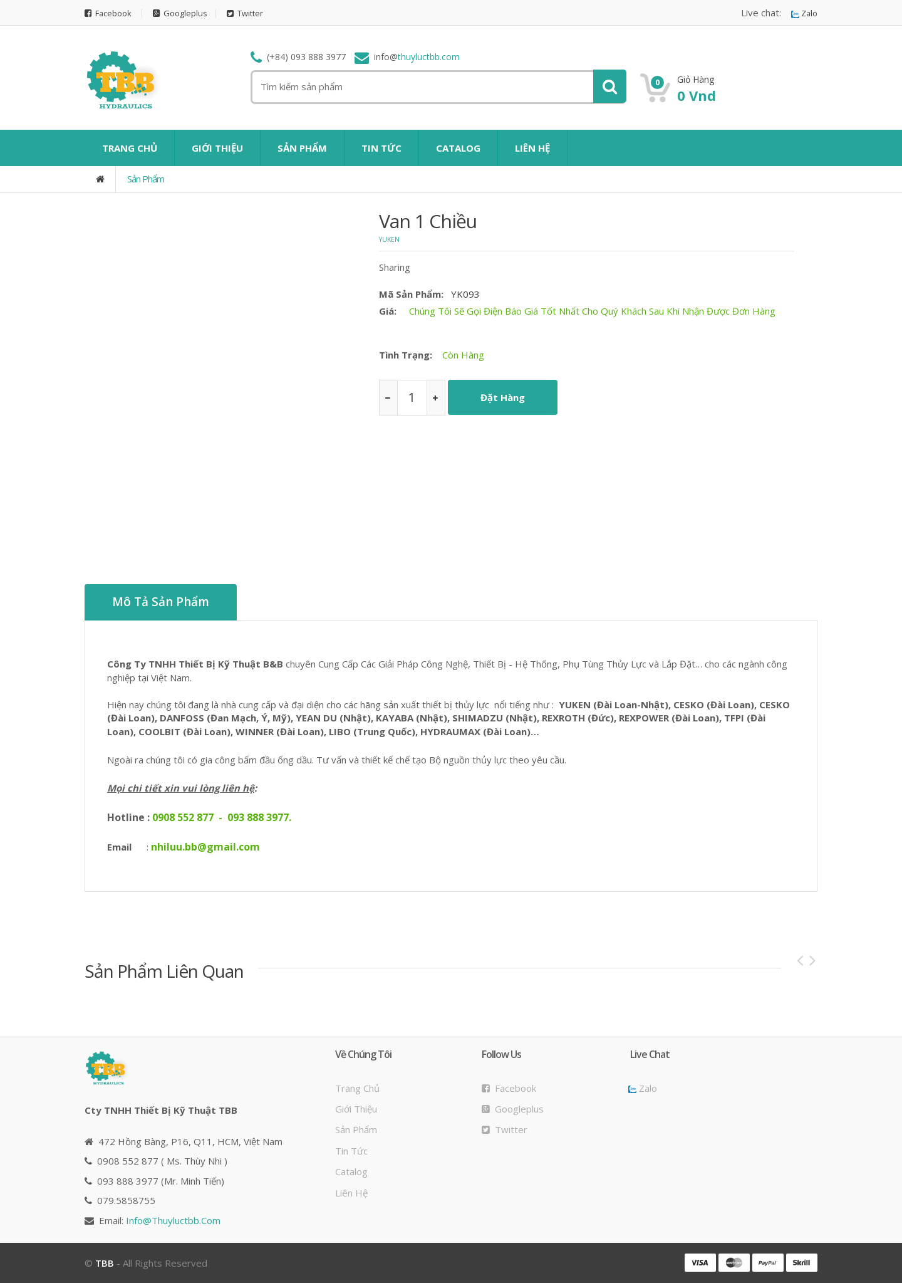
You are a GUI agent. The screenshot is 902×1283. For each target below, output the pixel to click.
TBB (104, 1263)
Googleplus (180, 13)
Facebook (108, 13)
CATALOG (458, 148)
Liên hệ (351, 1192)
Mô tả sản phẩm (161, 602)
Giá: (388, 311)
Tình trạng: (405, 354)
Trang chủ (357, 1087)
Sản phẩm (145, 178)
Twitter (245, 13)
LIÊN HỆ (532, 148)
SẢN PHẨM (302, 148)
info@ (173, 1219)
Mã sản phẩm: (411, 294)
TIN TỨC (381, 148)
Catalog (351, 1171)
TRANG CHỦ (129, 148)
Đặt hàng (502, 397)
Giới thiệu (356, 1108)
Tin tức (351, 1150)
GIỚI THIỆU (217, 148)
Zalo (804, 13)
